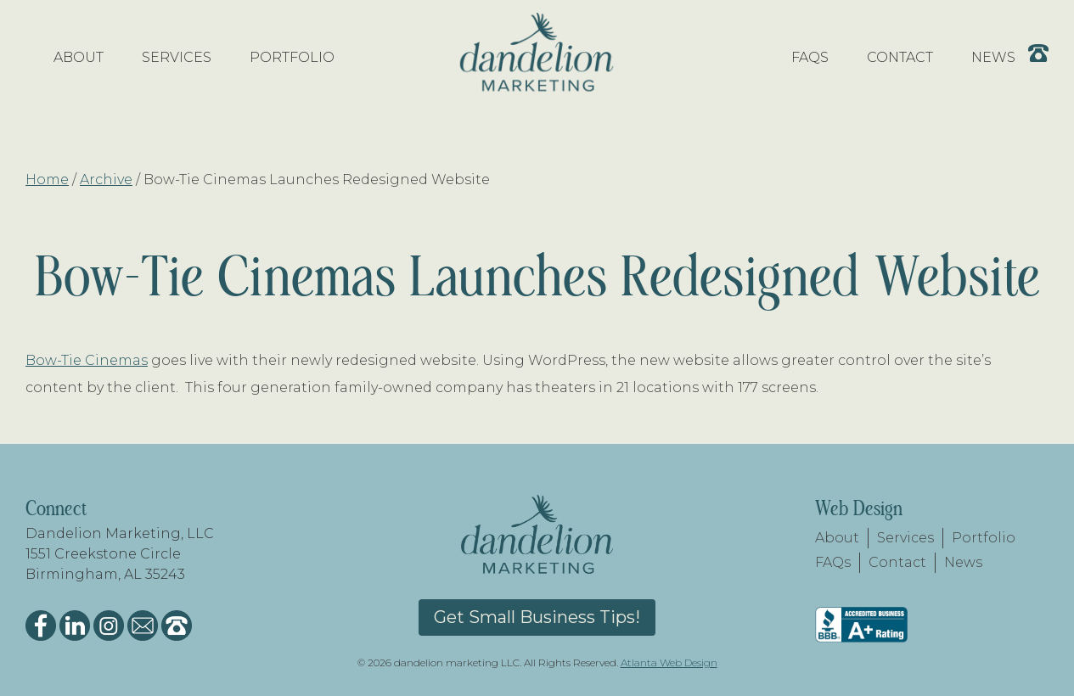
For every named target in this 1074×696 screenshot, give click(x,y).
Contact (897, 562)
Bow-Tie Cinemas (86, 360)
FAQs (833, 562)
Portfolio (983, 538)
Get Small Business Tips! (537, 617)
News (963, 562)
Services (905, 538)
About (837, 538)
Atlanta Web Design (669, 662)
